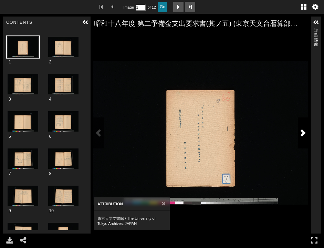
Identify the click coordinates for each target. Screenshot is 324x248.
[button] (85, 22)
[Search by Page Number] (141, 7)
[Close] (164, 204)
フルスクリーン (314, 240)
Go (162, 6)
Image (129, 7)
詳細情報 (315, 31)
